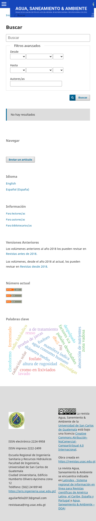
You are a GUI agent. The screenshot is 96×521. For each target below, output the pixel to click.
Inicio (9, 15)
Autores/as (17, 79)
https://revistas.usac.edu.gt (76, 461)
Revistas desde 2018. (34, 266)
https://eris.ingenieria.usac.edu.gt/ (32, 491)
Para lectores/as (15, 213)
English (11, 183)
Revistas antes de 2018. (21, 254)
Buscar (82, 97)
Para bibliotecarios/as (19, 225)
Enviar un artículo (20, 159)
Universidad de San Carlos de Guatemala (76, 427)
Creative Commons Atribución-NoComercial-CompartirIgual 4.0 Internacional (72, 441)
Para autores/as (15, 219)
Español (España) (17, 189)
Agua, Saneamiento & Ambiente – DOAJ (76, 504)
